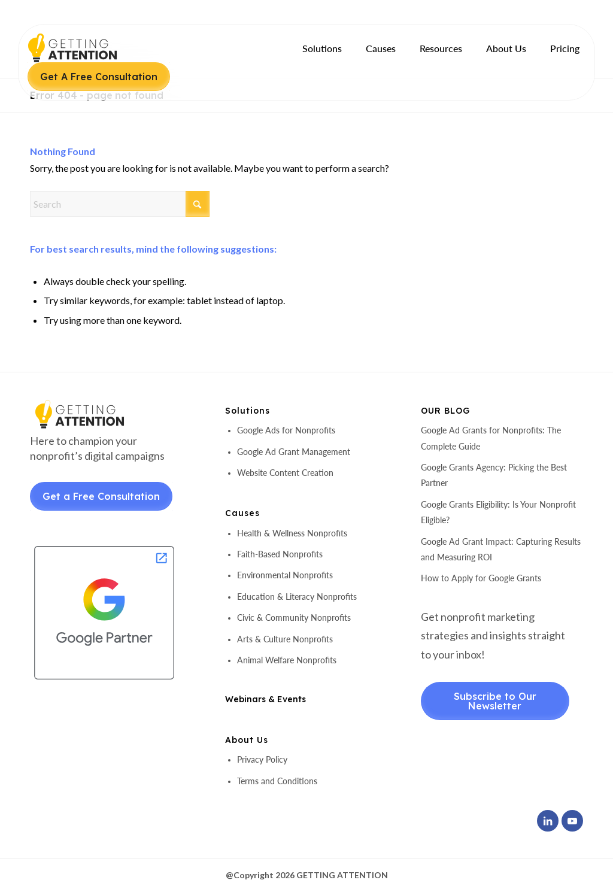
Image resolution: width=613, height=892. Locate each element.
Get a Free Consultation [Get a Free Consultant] (101, 496)
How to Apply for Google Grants (481, 578)
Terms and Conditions (277, 781)
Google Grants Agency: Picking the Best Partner (494, 475)
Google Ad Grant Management (293, 452)
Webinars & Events (265, 699)
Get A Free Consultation (98, 77)
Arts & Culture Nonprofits (285, 639)
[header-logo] (93, 48)
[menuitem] (322, 48)
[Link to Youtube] (572, 821)
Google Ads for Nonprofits (286, 430)
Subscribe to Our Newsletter (495, 701)
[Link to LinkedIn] (548, 821)
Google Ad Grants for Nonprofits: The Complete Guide (491, 438)
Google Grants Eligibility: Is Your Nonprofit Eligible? (498, 512)
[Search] (120, 204)
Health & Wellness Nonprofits (292, 533)
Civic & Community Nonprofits (294, 617)
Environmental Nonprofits (285, 575)
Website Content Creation (285, 473)
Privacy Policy (262, 759)
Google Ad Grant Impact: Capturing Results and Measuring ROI (501, 549)
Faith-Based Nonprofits (280, 554)
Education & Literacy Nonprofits (297, 596)
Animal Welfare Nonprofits (286, 660)
